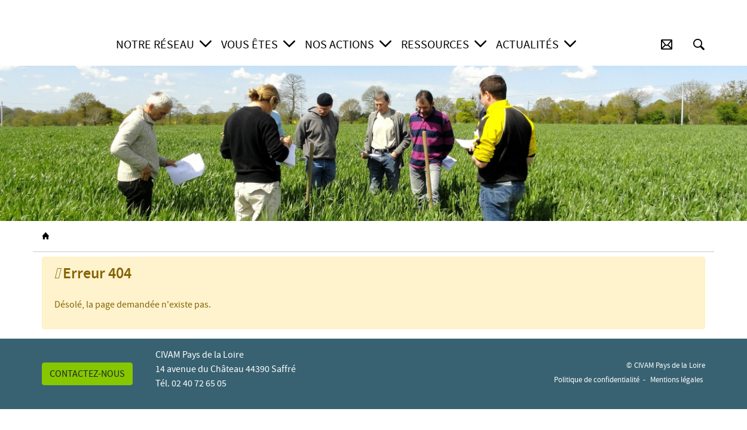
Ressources (435, 44)
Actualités (527, 44)
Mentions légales (676, 379)
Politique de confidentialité (596, 379)
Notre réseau (155, 44)
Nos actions (339, 44)
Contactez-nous (87, 374)
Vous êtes (249, 44)
